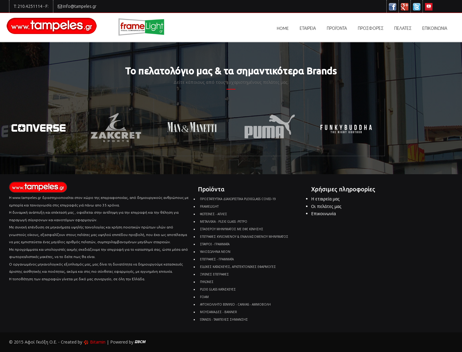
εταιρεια (308, 28)
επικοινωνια (434, 28)
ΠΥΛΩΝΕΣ (207, 282)
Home (283, 28)
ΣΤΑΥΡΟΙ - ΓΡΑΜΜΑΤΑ (214, 244)
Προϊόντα (337, 29)
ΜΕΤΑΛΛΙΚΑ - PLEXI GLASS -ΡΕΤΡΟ (223, 221)
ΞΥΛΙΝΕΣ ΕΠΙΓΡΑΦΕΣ (214, 274)
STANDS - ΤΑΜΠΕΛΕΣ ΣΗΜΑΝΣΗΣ (224, 319)
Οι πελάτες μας (326, 206)
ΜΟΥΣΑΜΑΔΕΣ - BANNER (218, 312)
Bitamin (94, 342)
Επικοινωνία (323, 213)
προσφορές (370, 28)
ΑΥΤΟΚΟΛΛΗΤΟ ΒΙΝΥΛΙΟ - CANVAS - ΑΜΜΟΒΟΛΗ (235, 304)
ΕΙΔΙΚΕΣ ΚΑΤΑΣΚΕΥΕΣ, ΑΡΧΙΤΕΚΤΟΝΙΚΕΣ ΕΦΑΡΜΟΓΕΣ (238, 267)
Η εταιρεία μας (325, 199)
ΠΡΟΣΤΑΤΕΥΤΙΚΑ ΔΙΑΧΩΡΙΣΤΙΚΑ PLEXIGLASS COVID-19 (238, 199)
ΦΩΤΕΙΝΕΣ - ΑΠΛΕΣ (213, 214)
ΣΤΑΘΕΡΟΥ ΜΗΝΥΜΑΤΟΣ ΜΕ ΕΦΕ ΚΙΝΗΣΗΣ (231, 229)
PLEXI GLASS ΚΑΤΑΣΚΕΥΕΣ (218, 289)
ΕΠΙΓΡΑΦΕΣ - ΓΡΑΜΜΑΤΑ (217, 259)
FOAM (204, 297)
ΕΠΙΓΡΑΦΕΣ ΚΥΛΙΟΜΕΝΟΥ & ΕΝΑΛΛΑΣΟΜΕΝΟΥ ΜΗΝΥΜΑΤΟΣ (244, 236)
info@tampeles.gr (79, 6)
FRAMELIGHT (209, 206)
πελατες (402, 28)
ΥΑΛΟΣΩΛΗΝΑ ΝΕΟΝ (215, 252)
